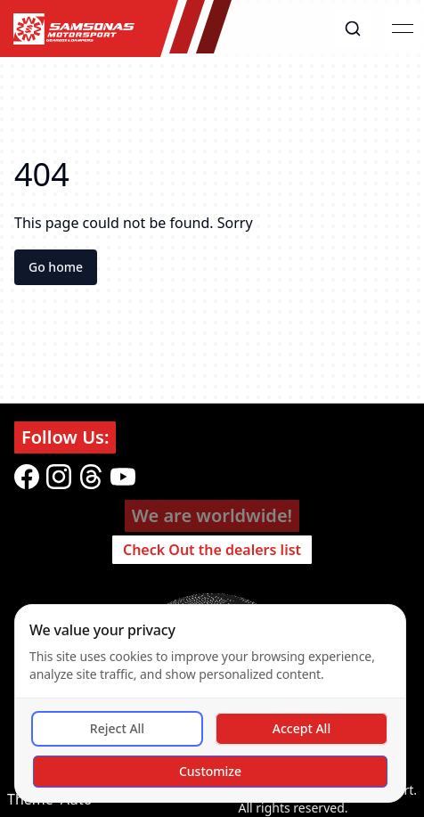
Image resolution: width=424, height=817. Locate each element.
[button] (353, 28)
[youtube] (122, 476)
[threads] (90, 476)
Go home (56, 266)
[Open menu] (402, 28)
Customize (210, 771)
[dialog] (210, 703)
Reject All (117, 728)
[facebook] (26, 476)
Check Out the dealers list (212, 550)
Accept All (301, 728)
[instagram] (58, 476)
